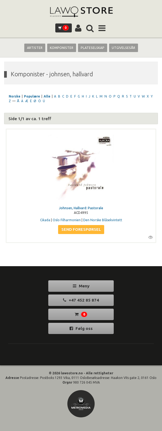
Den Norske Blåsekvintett (102, 220)
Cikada (45, 220)
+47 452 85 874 (81, 300)
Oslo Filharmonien (67, 220)
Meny (81, 286)
